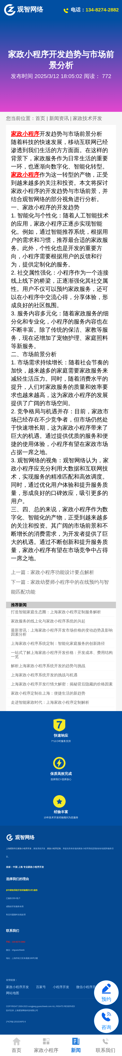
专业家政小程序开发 (33, 867)
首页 (40, 118)
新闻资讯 (59, 118)
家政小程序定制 (54, 848)
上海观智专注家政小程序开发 (18, 848)
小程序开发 (61, 987)
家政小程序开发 (17, 987)
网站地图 (12, 993)
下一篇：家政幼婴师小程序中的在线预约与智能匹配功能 (60, 587)
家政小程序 (25, 134)
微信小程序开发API (90, 987)
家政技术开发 (87, 118)
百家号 (41, 987)
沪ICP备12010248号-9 (16, 1022)
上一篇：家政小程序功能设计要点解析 (52, 572)
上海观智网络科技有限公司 (26, 1010)
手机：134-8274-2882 (15, 942)
